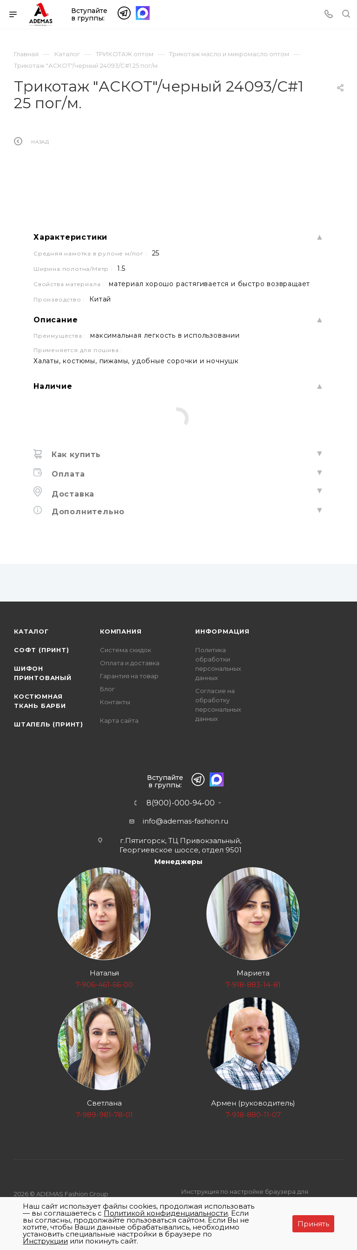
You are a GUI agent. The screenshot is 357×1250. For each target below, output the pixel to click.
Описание (55, 319)
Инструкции (45, 1241)
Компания (120, 631)
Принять (313, 1223)
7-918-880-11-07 (253, 1114)
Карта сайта (119, 720)
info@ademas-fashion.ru (185, 821)
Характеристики (70, 237)
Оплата (67, 474)
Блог (107, 689)
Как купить (75, 454)
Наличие (53, 386)
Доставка (71, 494)
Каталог (31, 631)
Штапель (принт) (48, 724)
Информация (222, 631)
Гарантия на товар (129, 676)
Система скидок (125, 650)
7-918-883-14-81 (253, 984)
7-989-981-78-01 (104, 1114)
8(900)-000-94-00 (180, 803)
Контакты (115, 702)
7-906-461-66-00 (104, 984)
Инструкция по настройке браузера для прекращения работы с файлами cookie (245, 1196)
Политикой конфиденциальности (166, 1213)
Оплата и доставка (129, 663)
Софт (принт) (41, 650)
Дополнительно (87, 511)
